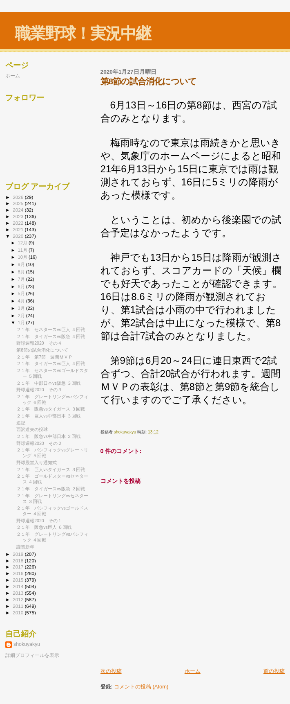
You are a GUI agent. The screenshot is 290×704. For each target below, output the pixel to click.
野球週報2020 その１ (39, 520)
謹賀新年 (25, 546)
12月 (23, 242)
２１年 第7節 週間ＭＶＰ (44, 356)
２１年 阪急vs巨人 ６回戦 (43, 527)
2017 (19, 566)
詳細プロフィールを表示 (32, 655)
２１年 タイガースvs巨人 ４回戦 (50, 363)
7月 (22, 279)
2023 (19, 216)
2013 (19, 593)
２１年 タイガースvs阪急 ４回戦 (50, 336)
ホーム (193, 671)
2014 (19, 586)
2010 (19, 612)
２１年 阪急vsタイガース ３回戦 (50, 408)
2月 (22, 315)
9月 (22, 264)
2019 (19, 554)
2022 (19, 223)
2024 (19, 209)
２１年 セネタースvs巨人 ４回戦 (50, 329)
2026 (19, 197)
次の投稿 (111, 671)
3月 (22, 308)
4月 (22, 300)
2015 (19, 579)
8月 (22, 271)
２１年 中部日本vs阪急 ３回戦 (48, 383)
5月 (22, 293)
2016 (19, 573)
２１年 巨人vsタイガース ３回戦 (50, 469)
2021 (19, 229)
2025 (19, 203)
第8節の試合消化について (42, 349)
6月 (22, 286)
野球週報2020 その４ (39, 343)
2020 (19, 236)
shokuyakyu (26, 644)
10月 (23, 257)
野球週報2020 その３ (39, 389)
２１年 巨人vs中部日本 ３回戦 (48, 415)
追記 (20, 422)
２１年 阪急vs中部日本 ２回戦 (48, 436)
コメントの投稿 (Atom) (141, 687)
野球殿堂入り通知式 (36, 462)
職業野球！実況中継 (83, 33)
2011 (19, 606)
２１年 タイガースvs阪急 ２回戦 (50, 488)
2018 (19, 560)
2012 (19, 599)
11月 (23, 250)
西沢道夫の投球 (32, 429)
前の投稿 (274, 671)
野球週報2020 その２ (39, 443)
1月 (22, 322)
